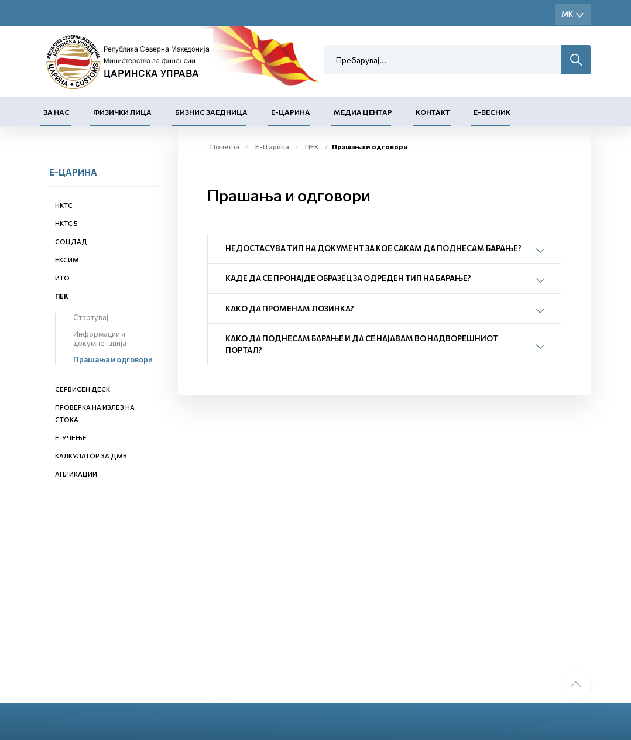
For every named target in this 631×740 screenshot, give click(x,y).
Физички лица (122, 112)
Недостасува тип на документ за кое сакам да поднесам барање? (373, 248)
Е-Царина (290, 112)
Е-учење (71, 437)
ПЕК (61, 296)
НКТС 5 (66, 223)
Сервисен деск (82, 389)
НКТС (64, 205)
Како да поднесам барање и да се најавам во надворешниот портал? (361, 344)
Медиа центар (363, 112)
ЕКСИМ (67, 259)
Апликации (76, 474)
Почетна (224, 146)
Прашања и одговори (113, 359)
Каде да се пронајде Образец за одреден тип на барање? (348, 278)
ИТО (62, 278)
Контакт (433, 112)
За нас (56, 112)
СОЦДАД (71, 241)
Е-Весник (492, 112)
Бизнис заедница (211, 112)
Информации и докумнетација (99, 338)
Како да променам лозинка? (289, 308)
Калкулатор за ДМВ (91, 456)
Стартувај (90, 317)
